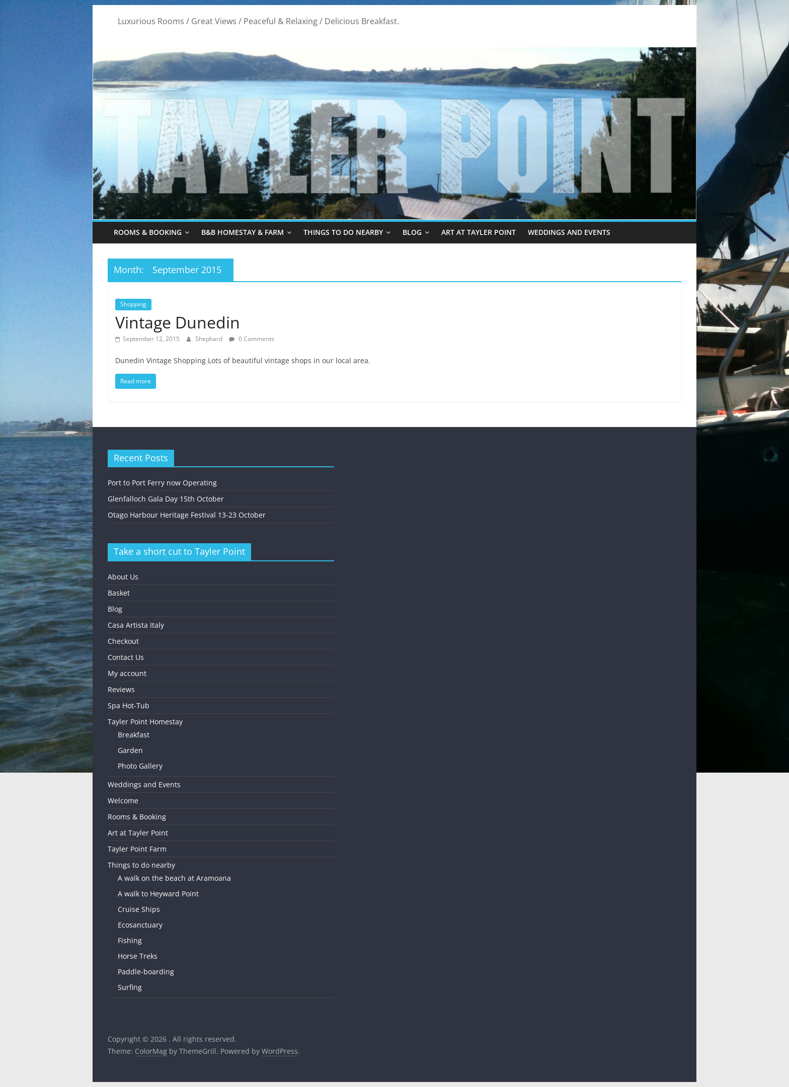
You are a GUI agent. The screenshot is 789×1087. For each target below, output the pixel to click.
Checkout (123, 641)
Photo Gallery (140, 766)
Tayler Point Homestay (145, 721)
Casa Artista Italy (136, 625)
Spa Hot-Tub (128, 705)
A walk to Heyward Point (158, 893)
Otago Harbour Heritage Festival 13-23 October (187, 515)
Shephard (209, 339)
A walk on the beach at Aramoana (174, 878)
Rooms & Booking (148, 232)
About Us (123, 576)
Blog (412, 232)
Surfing (130, 987)
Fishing (130, 940)
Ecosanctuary (140, 925)
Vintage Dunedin (177, 322)
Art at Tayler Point (478, 232)
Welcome (123, 800)
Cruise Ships (139, 909)
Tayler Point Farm (137, 849)
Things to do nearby (343, 232)
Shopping (133, 304)
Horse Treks (137, 956)
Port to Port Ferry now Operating (162, 482)
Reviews (121, 689)
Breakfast (133, 734)
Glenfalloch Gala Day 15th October (166, 499)
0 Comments (251, 339)
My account (127, 673)
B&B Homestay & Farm (242, 232)
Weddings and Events (569, 232)
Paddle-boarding (146, 971)
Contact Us (126, 657)
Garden (130, 750)
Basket (119, 593)
